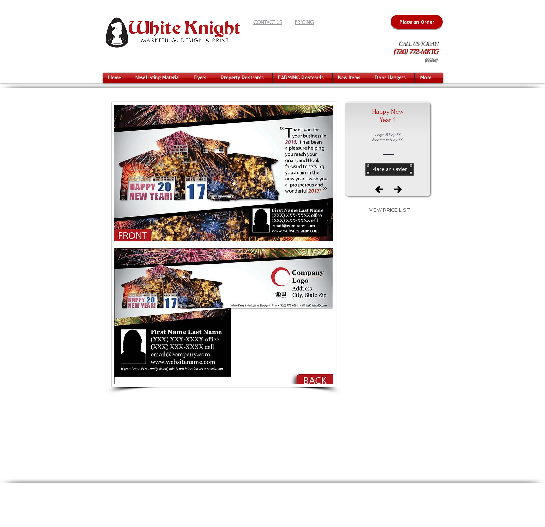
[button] (159, 78)
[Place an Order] (417, 22)
